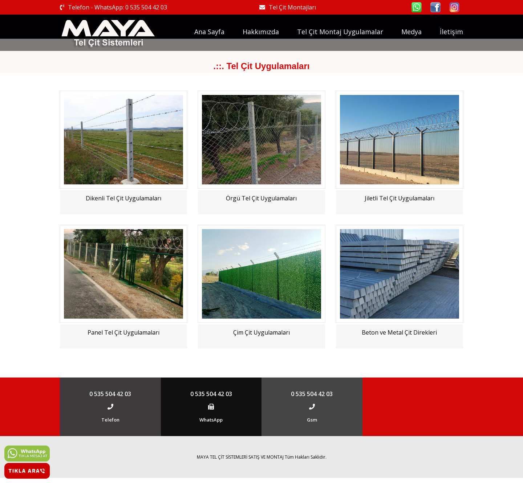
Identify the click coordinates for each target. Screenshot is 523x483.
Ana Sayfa (209, 31)
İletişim (451, 31)
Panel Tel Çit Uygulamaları (123, 332)
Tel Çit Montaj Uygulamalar (340, 31)
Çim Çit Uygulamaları (261, 332)
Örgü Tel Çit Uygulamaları (261, 198)
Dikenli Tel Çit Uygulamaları (123, 198)
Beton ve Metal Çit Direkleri (399, 332)
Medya (411, 31)
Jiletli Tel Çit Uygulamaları (399, 198)
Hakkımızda (261, 31)
